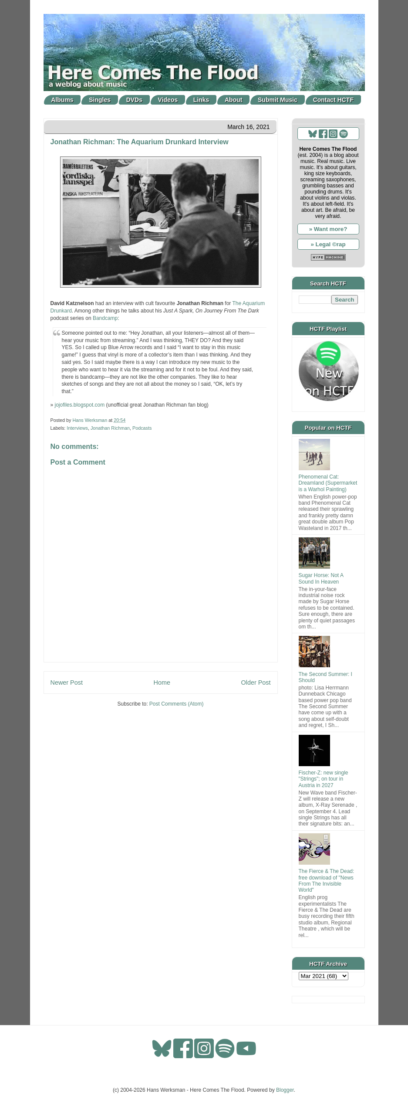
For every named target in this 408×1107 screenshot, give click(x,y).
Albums (62, 99)
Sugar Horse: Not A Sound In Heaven (321, 578)
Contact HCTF (333, 99)
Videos (168, 99)
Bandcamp (105, 318)
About (233, 99)
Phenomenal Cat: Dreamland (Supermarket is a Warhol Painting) (328, 483)
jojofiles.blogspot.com (80, 405)
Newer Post (67, 682)
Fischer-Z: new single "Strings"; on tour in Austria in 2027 (323, 779)
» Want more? (328, 229)
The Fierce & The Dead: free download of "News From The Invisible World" (326, 880)
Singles (100, 99)
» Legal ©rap (327, 244)
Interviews (77, 428)
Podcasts (142, 428)
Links (201, 99)
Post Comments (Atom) (176, 704)
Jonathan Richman (110, 428)
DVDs (134, 99)
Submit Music (277, 99)
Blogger (285, 1090)
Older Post (256, 682)
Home (162, 682)
